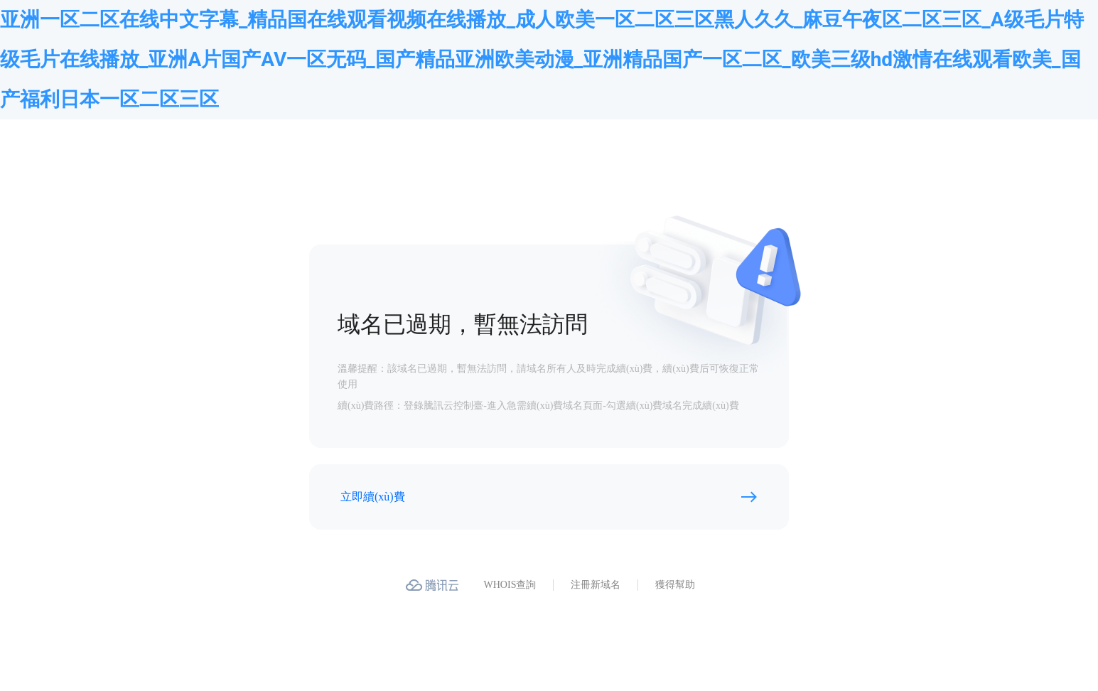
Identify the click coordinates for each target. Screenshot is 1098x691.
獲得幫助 (675, 584)
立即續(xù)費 (372, 497)
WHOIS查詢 (510, 584)
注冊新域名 (595, 584)
